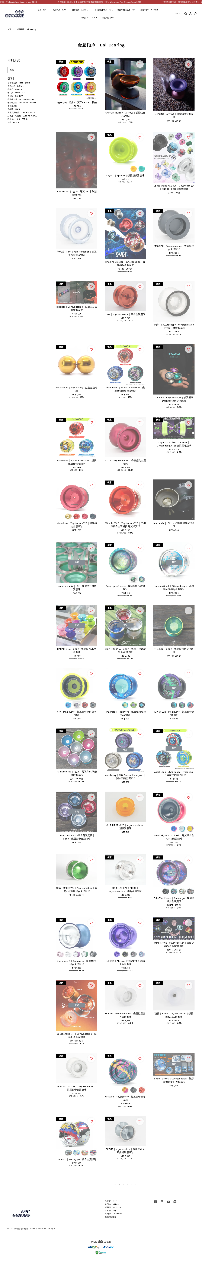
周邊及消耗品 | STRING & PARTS (21, 112)
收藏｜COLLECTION (89, 18)
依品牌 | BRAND (13, 109)
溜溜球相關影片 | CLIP (126, 10)
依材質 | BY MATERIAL (16, 93)
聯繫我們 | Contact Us (113, 1207)
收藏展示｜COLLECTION (17, 119)
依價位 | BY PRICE (14, 89)
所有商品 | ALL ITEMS (104, 10)
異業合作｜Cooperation (113, 1214)
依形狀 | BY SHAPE (15, 96)
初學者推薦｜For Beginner (18, 83)
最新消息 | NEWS (60, 10)
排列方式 (13, 60)
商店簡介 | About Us (112, 1201)
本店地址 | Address (112, 1204)
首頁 (9, 29)
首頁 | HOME (43, 10)
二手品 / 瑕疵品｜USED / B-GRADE (22, 116)
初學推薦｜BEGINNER (80, 10)
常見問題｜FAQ (108, 18)
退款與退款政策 (110, 1217)
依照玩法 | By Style (15, 86)
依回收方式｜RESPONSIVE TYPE (20, 99)
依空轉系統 (12, 106)
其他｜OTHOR (13, 122)
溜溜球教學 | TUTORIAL (149, 10)
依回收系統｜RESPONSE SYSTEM (21, 103)
